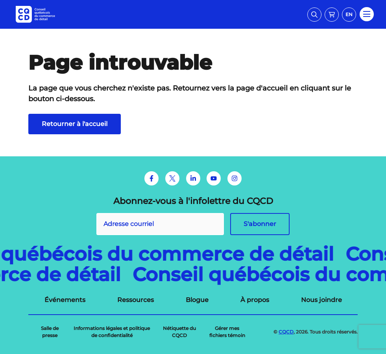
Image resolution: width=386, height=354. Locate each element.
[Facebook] (151, 178)
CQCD (286, 332)
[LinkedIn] (193, 178)
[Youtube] (214, 178)
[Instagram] (234, 178)
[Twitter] (172, 178)
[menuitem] (64, 300)
